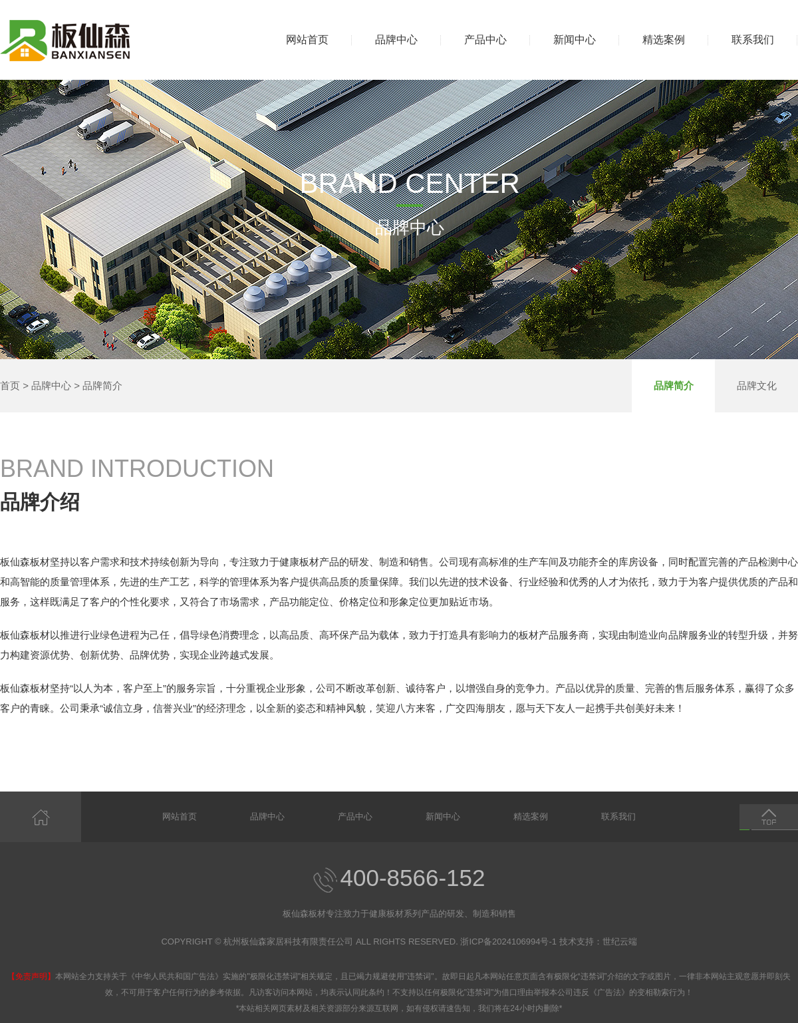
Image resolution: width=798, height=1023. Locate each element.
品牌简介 (102, 385)
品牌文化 (757, 385)
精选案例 (663, 39)
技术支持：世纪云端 (598, 942)
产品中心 (485, 39)
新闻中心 (574, 39)
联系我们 (753, 39)
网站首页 (307, 39)
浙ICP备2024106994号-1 (508, 942)
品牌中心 (396, 39)
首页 (10, 385)
